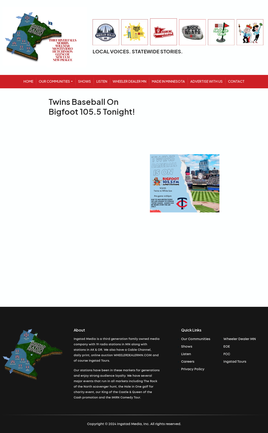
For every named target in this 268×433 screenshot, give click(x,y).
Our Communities (195, 339)
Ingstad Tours (234, 361)
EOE (226, 346)
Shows (186, 346)
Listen (186, 354)
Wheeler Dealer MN (239, 339)
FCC (226, 354)
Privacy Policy (192, 369)
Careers (187, 361)
